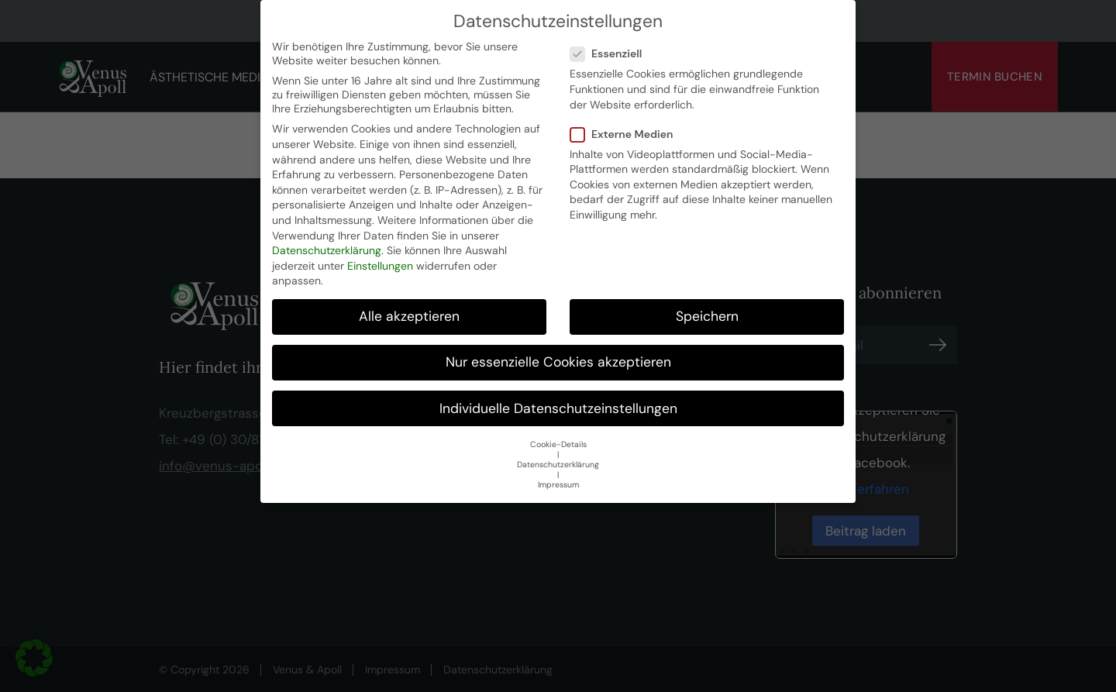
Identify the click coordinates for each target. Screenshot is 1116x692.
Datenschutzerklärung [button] (558, 464)
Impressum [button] (558, 484)
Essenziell (611, 53)
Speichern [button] (707, 315)
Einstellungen (380, 265)
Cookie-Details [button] (558, 444)
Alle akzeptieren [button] (409, 315)
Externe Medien (627, 133)
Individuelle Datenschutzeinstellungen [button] (558, 407)
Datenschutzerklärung (326, 249)
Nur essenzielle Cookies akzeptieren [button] (558, 361)
